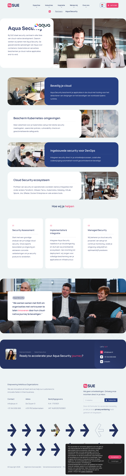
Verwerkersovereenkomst (52, 467)
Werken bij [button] (74, 5)
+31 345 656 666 (14, 408)
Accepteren (115, 457)
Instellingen (115, 461)
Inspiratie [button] (61, 5)
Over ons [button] (86, 5)
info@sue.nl (12, 403)
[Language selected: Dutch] (103, 5)
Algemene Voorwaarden (32, 467)
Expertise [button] (36, 5)
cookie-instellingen (87, 471)
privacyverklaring (102, 409)
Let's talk (113, 5)
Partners (59, 11)
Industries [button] (49, 5)
